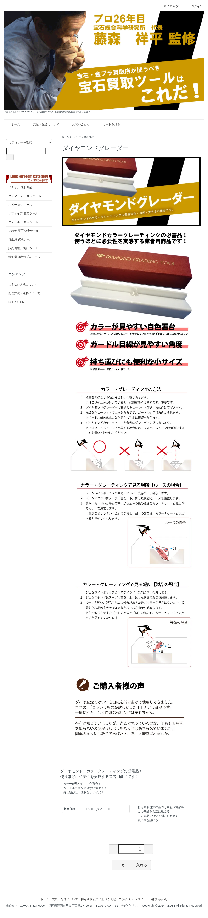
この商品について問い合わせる (158, 815)
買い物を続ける (148, 820)
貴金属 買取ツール (20, 239)
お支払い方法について (22, 284)
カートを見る (108, 124)
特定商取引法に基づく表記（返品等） (162, 807)
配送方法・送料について (24, 293)
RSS (11, 302)
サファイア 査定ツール (23, 213)
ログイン (195, 6)
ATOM (20, 302)
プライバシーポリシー (132, 899)
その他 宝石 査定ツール (23, 230)
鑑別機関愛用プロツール (24, 256)
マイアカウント (171, 6)
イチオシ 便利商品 (83, 137)
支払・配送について (43, 124)
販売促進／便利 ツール (23, 248)
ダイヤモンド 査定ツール (24, 196)
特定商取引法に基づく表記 (98, 899)
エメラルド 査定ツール (23, 222)
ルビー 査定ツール (20, 204)
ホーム (12, 124)
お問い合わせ (78, 124)
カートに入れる (131, 864)
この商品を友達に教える (154, 811)
